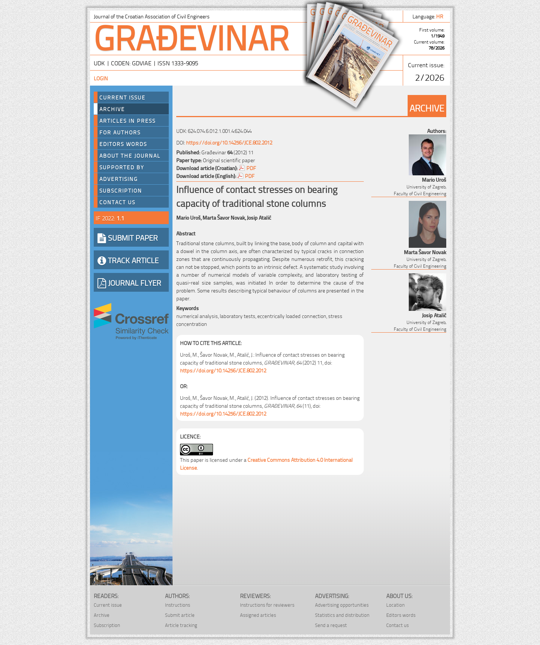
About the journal (129, 155)
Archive (112, 109)
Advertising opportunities (342, 604)
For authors (120, 132)
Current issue (108, 604)
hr (440, 16)
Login (101, 78)
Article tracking (181, 624)
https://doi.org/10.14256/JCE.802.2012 (229, 142)
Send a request (331, 624)
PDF (251, 168)
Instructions (177, 604)
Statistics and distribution (342, 614)
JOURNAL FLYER (129, 282)
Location (395, 604)
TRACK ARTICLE (128, 259)
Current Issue (122, 97)
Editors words (123, 144)
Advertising (118, 178)
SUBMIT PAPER (128, 237)
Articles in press (127, 120)
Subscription (120, 190)
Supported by (121, 167)
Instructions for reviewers (267, 604)
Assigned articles (258, 614)
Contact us (117, 202)
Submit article (180, 614)
